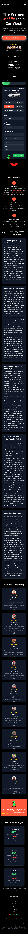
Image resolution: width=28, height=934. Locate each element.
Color (5, 115)
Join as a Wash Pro (14, 914)
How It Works (14, 903)
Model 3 (19, 102)
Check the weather (18, 190)
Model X (9, 107)
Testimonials (14, 909)
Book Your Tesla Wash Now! (14, 38)
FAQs (14, 906)
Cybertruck (9, 111)
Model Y (19, 107)
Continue (18, 155)
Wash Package (8, 123)
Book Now (14, 912)
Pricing (14, 901)
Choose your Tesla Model (11, 90)
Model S (8, 102)
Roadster (19, 111)
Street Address (8, 132)
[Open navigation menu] (25, 4)
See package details (18, 123)
